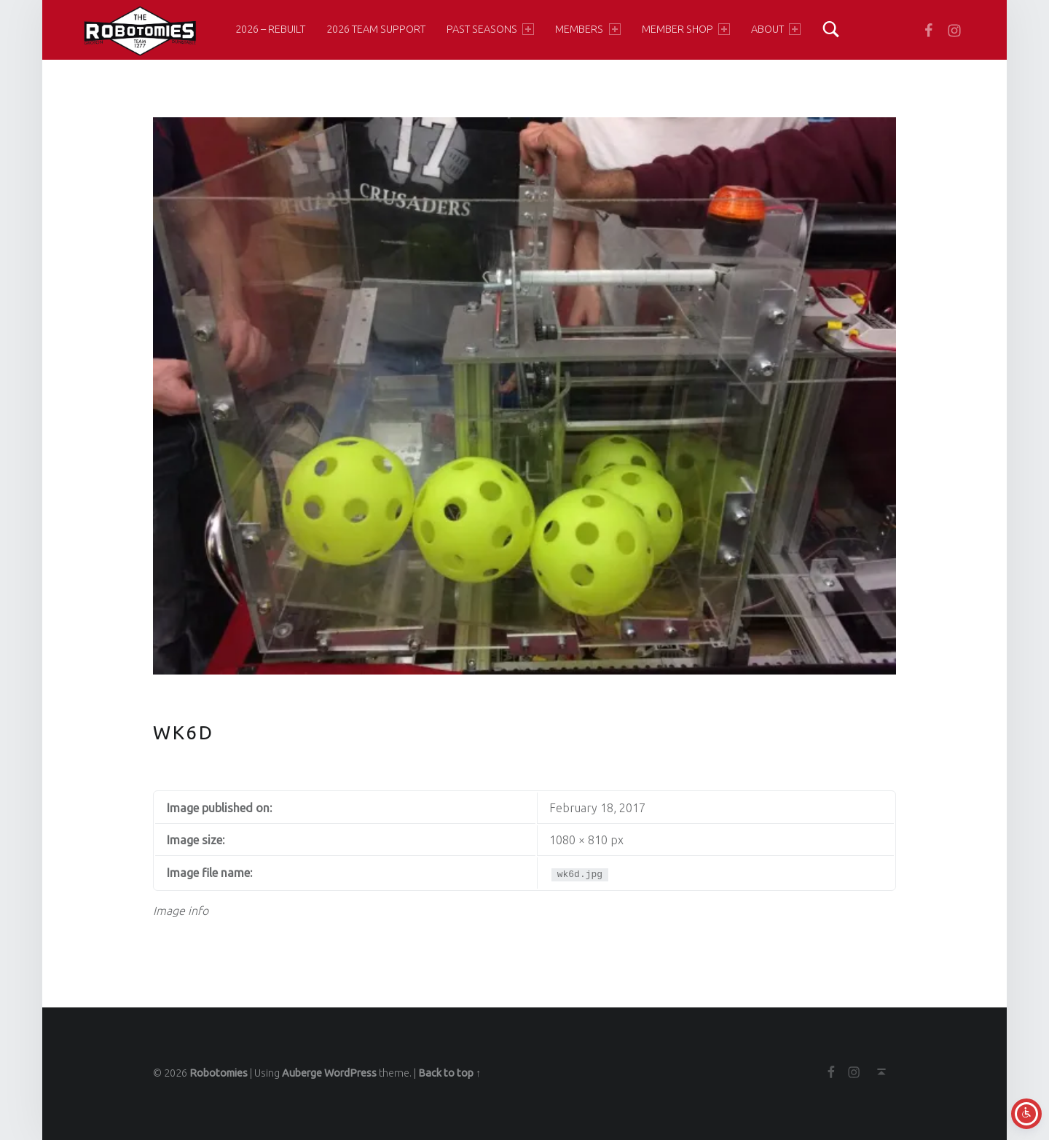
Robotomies (218, 1073)
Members (587, 29)
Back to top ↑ (449, 1073)
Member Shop (686, 29)
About (776, 29)
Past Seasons (490, 29)
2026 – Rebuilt (270, 29)
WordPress (350, 1073)
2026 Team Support (375, 29)
